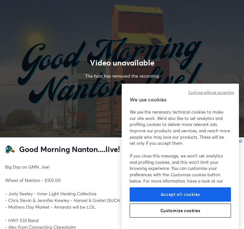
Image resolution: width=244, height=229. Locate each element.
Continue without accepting (211, 92)
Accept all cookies (180, 194)
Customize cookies (180, 210)
